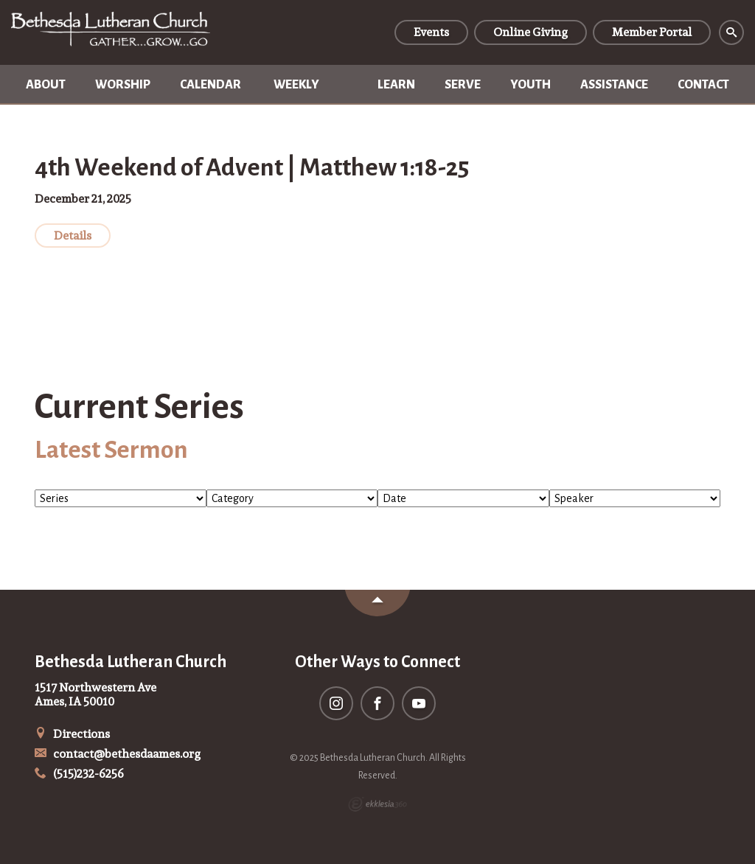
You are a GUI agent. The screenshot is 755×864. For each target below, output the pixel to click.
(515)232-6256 (79, 773)
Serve (463, 84)
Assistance (614, 84)
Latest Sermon (111, 449)
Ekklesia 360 (377, 804)
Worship (122, 84)
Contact (703, 84)
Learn (396, 84)
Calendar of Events (210, 91)
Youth (530, 84)
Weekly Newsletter (311, 91)
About (46, 84)
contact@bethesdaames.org (118, 754)
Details (72, 235)
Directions (72, 734)
